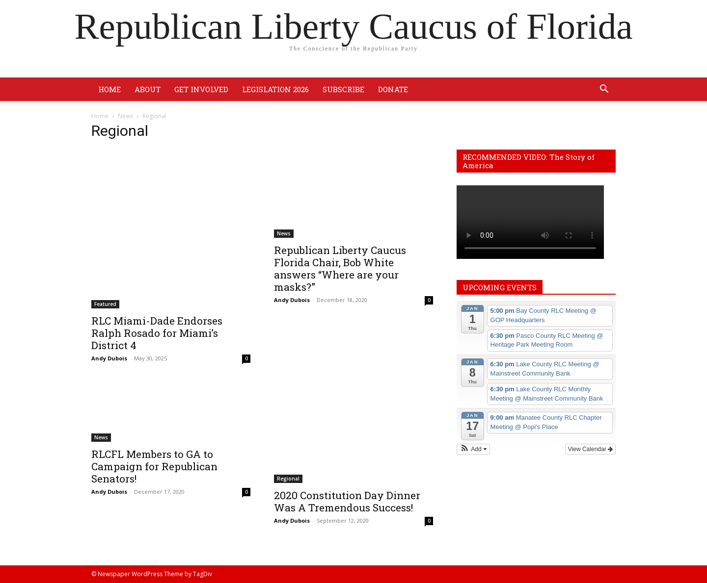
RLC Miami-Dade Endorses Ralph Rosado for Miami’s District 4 (156, 333)
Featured (105, 304)
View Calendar (590, 449)
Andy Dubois (109, 358)
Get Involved (201, 89)
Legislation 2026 (275, 89)
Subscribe (343, 89)
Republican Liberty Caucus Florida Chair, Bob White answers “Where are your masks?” (340, 268)
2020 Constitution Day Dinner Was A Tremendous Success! (347, 501)
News (125, 116)
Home (109, 89)
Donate (393, 89)
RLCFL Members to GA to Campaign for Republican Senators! (154, 466)
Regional (288, 478)
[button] (604, 90)
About (148, 89)
